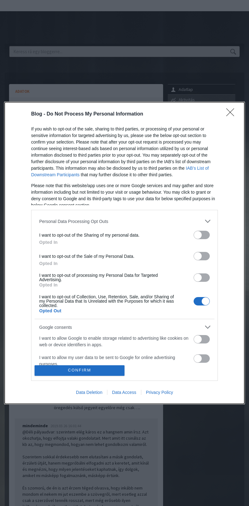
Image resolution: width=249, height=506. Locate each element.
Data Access (124, 392)
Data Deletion (89, 392)
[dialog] (124, 253)
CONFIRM (79, 370)
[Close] (232, 114)
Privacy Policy (159, 392)
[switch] (202, 235)
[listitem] (124, 221)
